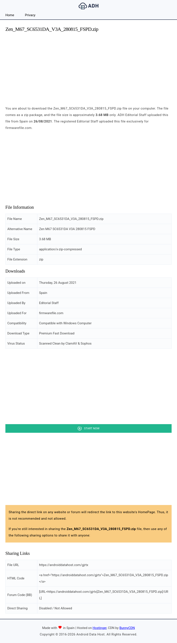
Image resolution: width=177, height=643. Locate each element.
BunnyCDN (127, 628)
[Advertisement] (88, 66)
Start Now (91, 428)
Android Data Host (88, 6)
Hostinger (99, 628)
